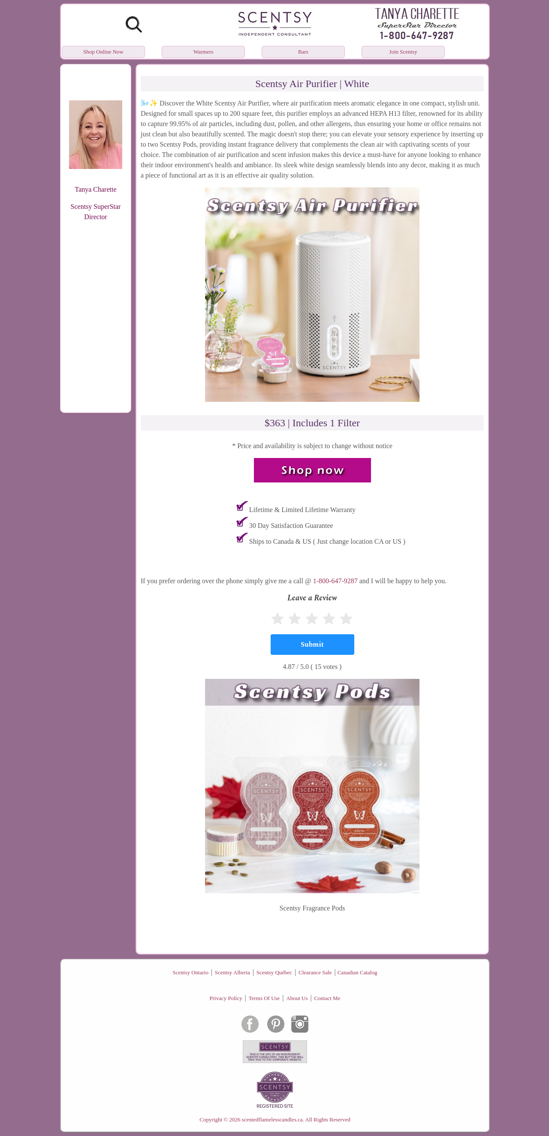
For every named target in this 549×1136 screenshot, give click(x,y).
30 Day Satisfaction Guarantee (291, 525)
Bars (303, 51)
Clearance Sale (315, 972)
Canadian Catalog (357, 972)
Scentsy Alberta (232, 972)
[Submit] (312, 644)
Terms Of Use (264, 998)
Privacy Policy (226, 998)
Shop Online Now (103, 51)
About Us (297, 998)
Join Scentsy (403, 51)
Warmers (203, 51)
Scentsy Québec (274, 972)
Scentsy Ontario (190, 972)
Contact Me (327, 998)
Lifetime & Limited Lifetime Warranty (302, 509)
